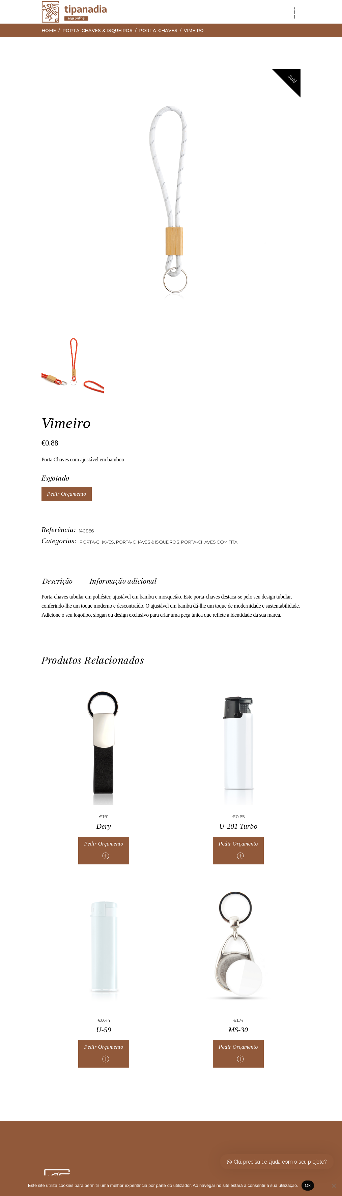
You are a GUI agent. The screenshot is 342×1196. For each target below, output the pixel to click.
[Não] (333, 1185)
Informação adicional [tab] (123, 581)
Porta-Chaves (97, 542)
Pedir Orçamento (66, 494)
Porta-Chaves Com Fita (209, 542)
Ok (308, 1185)
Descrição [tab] (57, 581)
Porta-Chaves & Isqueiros (147, 542)
